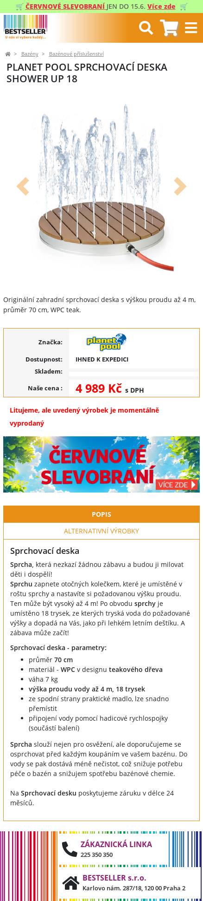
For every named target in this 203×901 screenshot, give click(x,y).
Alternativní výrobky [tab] (101, 530)
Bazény (29, 54)
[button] (23, 186)
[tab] (169, 28)
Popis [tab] (101, 514)
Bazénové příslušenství (76, 54)
